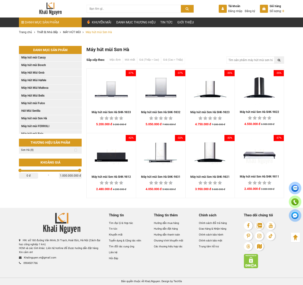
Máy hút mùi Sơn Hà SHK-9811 (259, 176)
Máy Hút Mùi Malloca (34, 87)
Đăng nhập (235, 11)
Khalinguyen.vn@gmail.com (37, 257)
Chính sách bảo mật (210, 240)
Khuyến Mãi (98, 22)
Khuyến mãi (116, 234)
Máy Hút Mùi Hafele (33, 80)
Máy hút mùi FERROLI (35, 126)
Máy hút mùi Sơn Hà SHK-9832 (160, 112)
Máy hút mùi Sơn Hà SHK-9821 (210, 176)
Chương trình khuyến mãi (168, 240)
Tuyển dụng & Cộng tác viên (125, 240)
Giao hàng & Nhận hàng (212, 228)
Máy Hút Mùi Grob (33, 72)
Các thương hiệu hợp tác (168, 246)
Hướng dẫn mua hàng (166, 223)
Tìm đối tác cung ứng (121, 246)
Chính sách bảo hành (211, 234)
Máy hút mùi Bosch (33, 65)
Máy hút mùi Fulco (33, 103)
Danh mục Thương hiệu (136, 22)
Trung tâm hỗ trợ (209, 246)
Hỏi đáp (113, 258)
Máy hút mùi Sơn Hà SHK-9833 (111, 112)
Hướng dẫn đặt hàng (166, 228)
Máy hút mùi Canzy (33, 57)
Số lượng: (277, 11)
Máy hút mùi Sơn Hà (34, 118)
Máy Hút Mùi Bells (33, 95)
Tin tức (166, 22)
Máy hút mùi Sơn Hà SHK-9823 (210, 112)
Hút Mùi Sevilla (30, 110)
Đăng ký (250, 11)
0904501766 (28, 263)
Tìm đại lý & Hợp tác (121, 223)
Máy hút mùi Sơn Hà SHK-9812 (111, 176)
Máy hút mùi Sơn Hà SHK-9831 (160, 176)
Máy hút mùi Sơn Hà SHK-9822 (259, 112)
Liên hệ (113, 252)
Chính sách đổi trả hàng (213, 223)
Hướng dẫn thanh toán (167, 234)
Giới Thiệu (185, 22)
